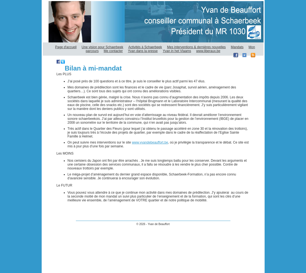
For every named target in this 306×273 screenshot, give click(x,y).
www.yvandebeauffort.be (150, 142)
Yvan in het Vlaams (177, 51)
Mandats (237, 47)
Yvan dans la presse (143, 51)
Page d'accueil (66, 47)
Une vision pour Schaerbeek (102, 47)
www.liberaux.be (208, 51)
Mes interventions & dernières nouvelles (196, 47)
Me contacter (113, 51)
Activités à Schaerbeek (145, 47)
